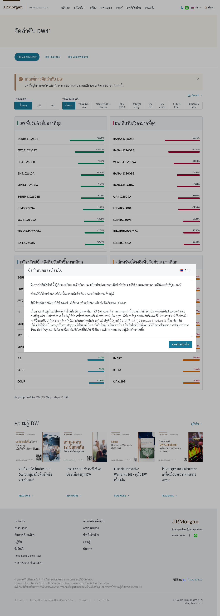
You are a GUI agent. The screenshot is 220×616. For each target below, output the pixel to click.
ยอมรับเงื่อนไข (180, 344)
